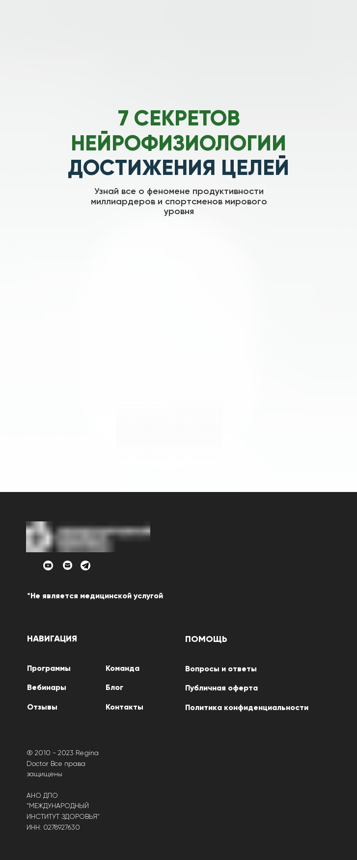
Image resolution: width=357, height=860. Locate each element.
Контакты (124, 708)
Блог (114, 688)
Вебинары (46, 688)
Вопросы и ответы (221, 669)
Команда (122, 669)
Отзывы (42, 708)
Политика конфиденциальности (246, 708)
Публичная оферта (221, 688)
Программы (49, 669)
